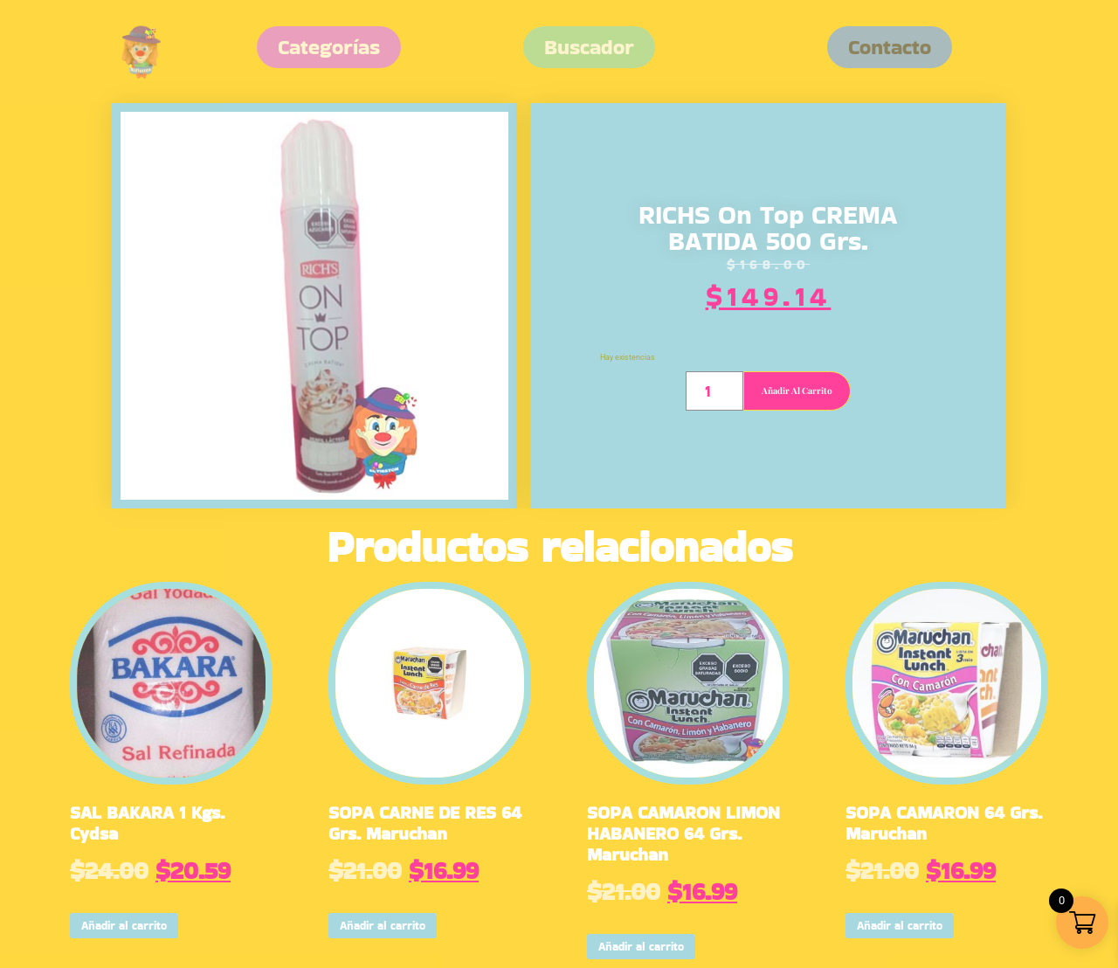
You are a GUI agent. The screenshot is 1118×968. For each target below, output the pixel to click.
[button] (889, 47)
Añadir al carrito (797, 390)
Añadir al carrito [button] (124, 925)
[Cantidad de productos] (714, 391)
